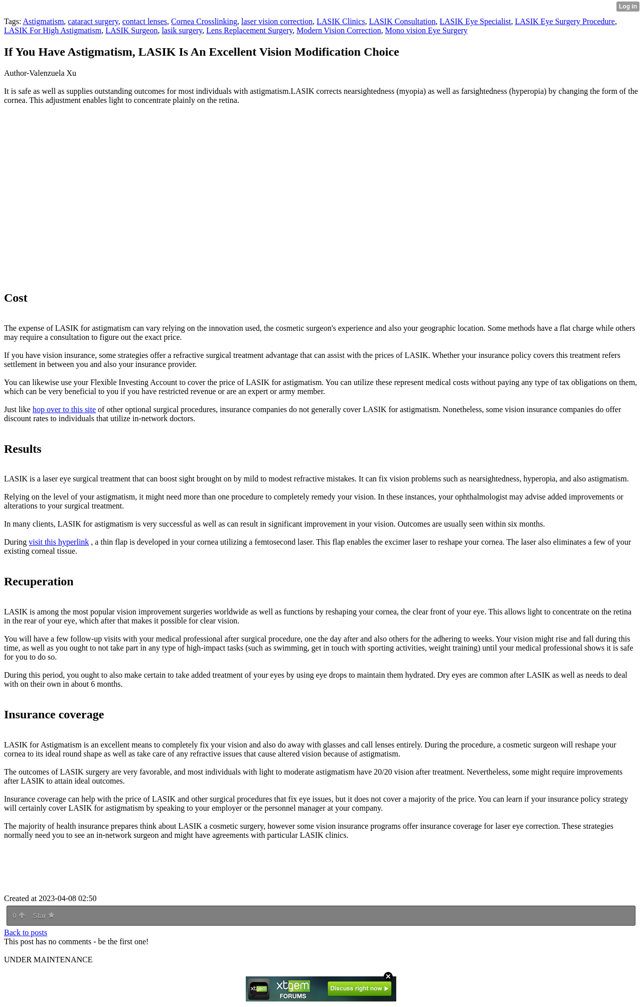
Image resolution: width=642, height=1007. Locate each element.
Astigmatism (43, 21)
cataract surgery (93, 21)
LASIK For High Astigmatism (52, 30)
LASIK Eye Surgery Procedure (565, 21)
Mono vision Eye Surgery (426, 30)
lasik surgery (182, 30)
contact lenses (144, 21)
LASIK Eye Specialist (475, 21)
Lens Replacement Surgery (249, 30)
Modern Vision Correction (338, 30)
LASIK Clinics (340, 21)
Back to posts (25, 932)
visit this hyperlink (59, 542)
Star (44, 916)
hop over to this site (64, 409)
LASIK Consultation (402, 21)
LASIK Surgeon (131, 30)
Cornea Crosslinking (204, 21)
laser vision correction (276, 21)
